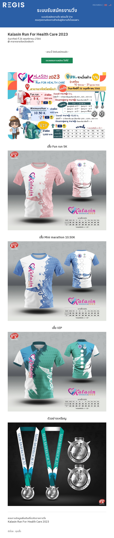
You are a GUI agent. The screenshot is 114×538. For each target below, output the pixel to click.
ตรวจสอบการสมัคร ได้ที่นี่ (57, 60)
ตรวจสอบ (97, 4)
